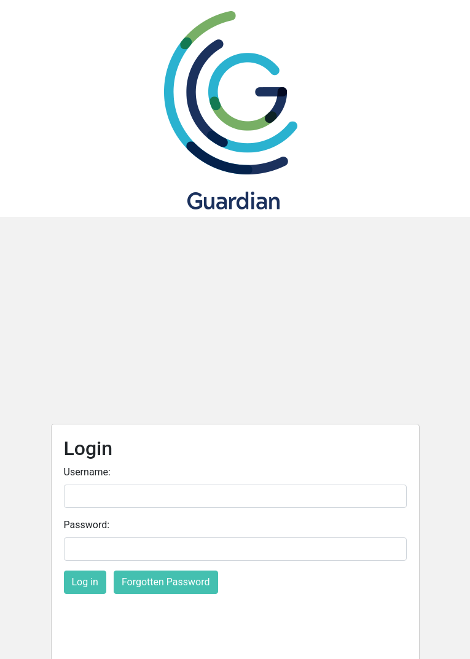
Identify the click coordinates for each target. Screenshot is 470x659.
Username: (87, 472)
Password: (87, 525)
